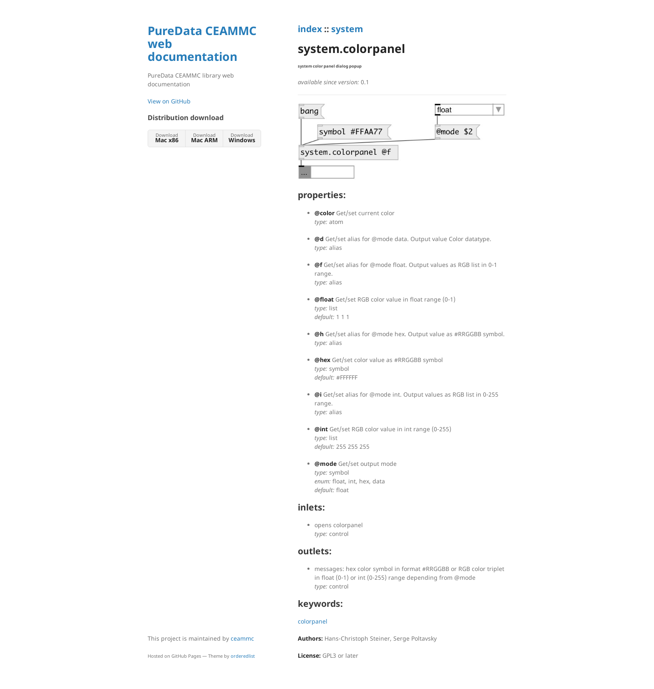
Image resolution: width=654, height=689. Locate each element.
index (310, 29)
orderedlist (243, 656)
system (347, 29)
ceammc (242, 638)
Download (166, 138)
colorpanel (312, 621)
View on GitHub (169, 101)
